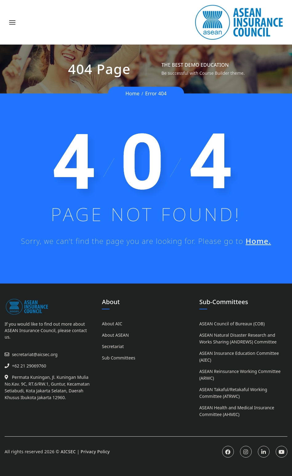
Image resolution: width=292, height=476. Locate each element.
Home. (258, 241)
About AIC (112, 324)
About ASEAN (115, 335)
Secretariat (113, 346)
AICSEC (68, 451)
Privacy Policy (95, 451)
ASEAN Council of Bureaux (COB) (232, 324)
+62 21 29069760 (29, 366)
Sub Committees (118, 358)
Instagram (246, 452)
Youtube (281, 452)
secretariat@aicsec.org (35, 354)
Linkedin (264, 452)
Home (133, 93)
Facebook (228, 452)
